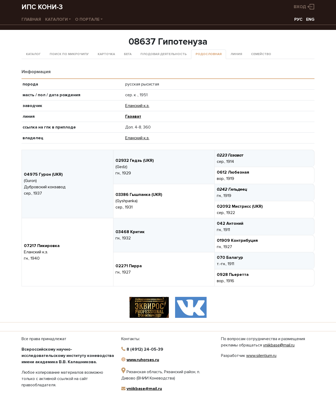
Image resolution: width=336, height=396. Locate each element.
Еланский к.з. (137, 105)
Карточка (106, 54)
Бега (128, 54)
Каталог (33, 54)
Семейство (261, 54)
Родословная (209, 54)
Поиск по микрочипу (69, 54)
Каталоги (56, 19)
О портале (87, 19)
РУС (298, 19)
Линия (236, 54)
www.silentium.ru (261, 355)
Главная (31, 19)
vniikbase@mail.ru (144, 388)
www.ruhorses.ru (143, 359)
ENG (310, 19)
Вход (300, 6)
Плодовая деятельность (163, 54)
